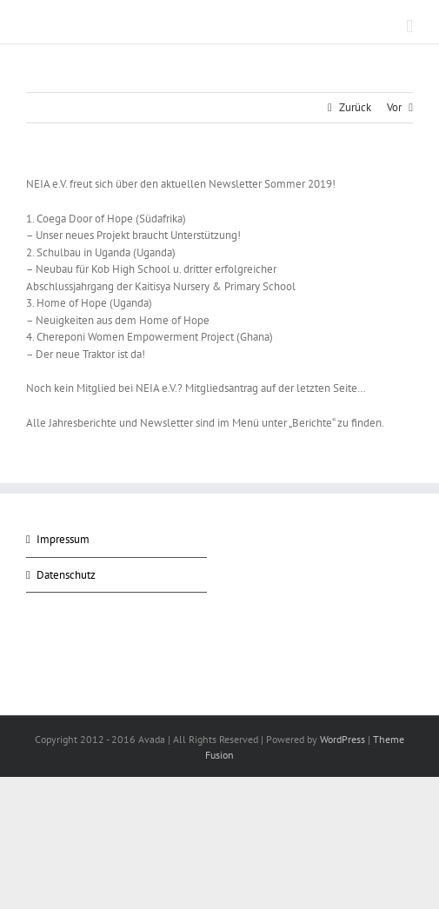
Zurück (355, 107)
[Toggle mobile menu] (409, 26)
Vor (394, 107)
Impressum (63, 539)
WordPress (342, 739)
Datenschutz (66, 574)
